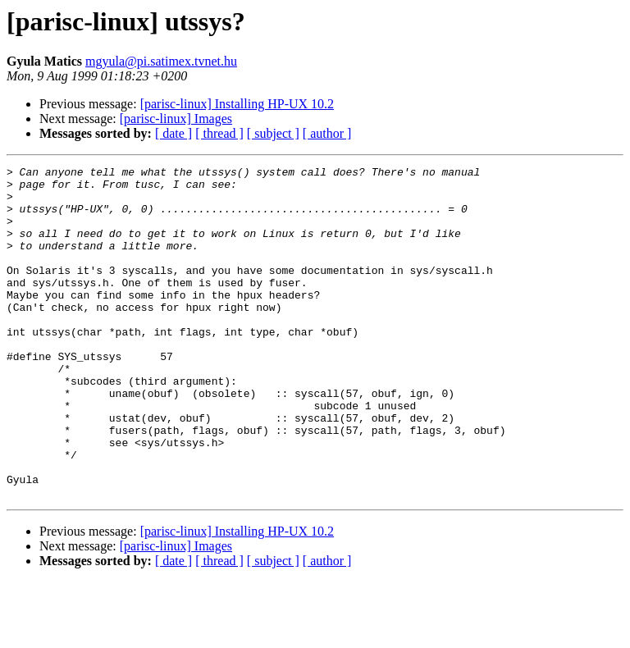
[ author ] (327, 133)
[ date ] (173, 133)
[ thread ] (219, 133)
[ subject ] (273, 133)
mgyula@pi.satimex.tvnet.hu (161, 61)
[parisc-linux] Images (176, 118)
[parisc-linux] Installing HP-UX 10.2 (237, 104)
